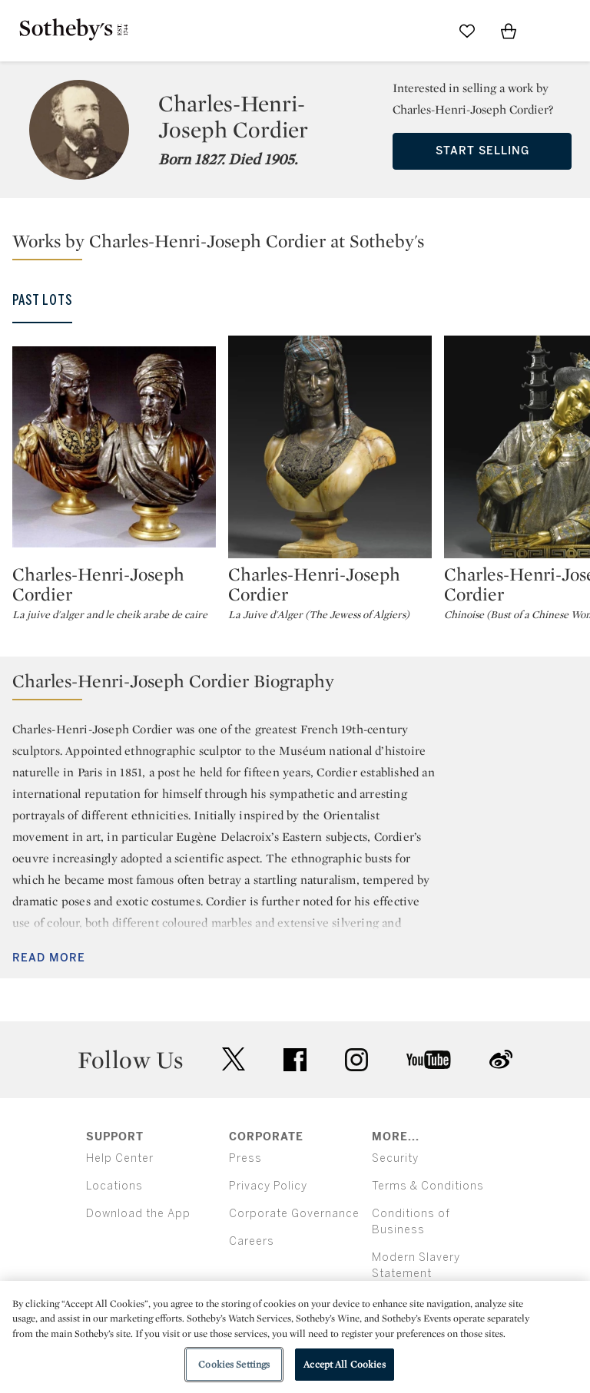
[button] (301, 244)
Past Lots (42, 300)
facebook (295, 1059)
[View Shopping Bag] (508, 30)
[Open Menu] (550, 31)
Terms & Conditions (428, 1186)
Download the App (138, 1213)
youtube (428, 1060)
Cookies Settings (234, 1364)
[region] (295, 1337)
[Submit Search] (425, 30)
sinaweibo (500, 1059)
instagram (356, 1059)
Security (395, 1158)
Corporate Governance (294, 1213)
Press (245, 1158)
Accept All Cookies (344, 1364)
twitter (233, 1059)
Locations (114, 1186)
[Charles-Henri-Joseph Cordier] (114, 447)
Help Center (120, 1158)
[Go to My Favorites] (467, 30)
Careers (251, 1241)
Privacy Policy (268, 1186)
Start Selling (482, 150)
